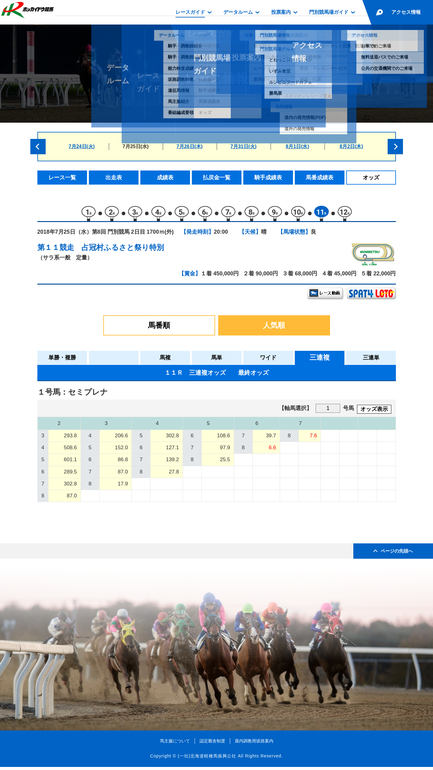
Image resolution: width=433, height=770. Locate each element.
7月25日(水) (136, 146)
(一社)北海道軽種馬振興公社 (207, 759)
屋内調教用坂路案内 (254, 743)
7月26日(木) (190, 146)
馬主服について (175, 743)
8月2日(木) (351, 146)
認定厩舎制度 (212, 743)
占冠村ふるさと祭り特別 (123, 250)
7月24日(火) (82, 146)
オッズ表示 (374, 412)
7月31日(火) (243, 146)
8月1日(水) (297, 146)
